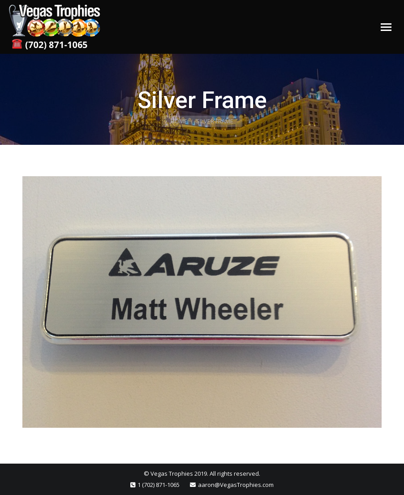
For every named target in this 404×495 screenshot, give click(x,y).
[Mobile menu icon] (386, 27)
